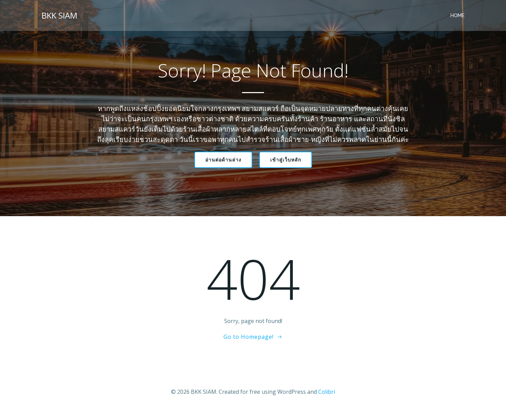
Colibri (326, 392)
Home (457, 15)
